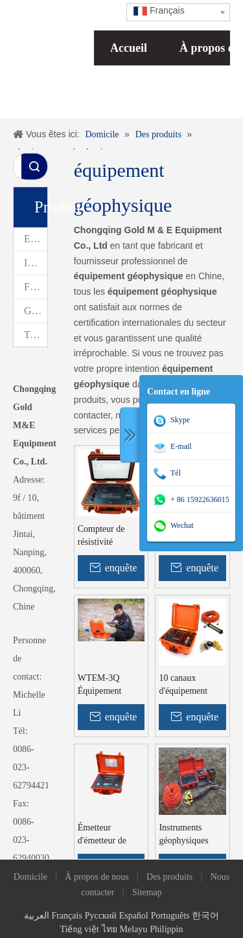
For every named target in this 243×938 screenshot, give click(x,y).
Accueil (128, 47)
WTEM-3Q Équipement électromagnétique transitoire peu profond (111, 685)
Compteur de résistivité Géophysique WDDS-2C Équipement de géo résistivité (105, 536)
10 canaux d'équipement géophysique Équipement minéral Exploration (183, 685)
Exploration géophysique (35, 238)
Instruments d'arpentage (35, 262)
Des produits (169, 877)
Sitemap (147, 892)
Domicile (30, 877)
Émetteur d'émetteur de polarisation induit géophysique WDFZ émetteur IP (111, 835)
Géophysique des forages (35, 310)
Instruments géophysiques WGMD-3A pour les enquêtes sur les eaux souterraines (190, 835)
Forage (35, 286)
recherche (34, 166)
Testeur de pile (35, 334)
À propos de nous (96, 877)
